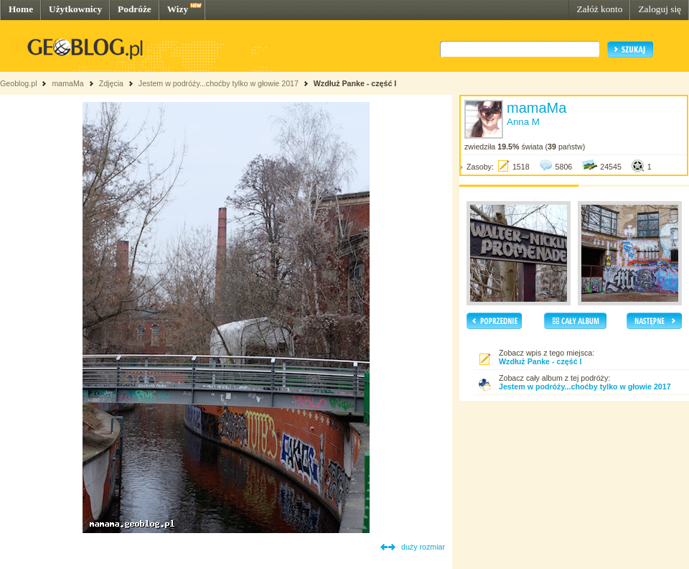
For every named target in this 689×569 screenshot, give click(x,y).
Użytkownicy (75, 9)
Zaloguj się (659, 9)
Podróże (134, 9)
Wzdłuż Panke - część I (355, 83)
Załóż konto (599, 9)
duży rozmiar (423, 546)
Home (21, 9)
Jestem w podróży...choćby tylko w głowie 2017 (219, 83)
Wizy (177, 9)
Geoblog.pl (18, 83)
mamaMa (67, 83)
